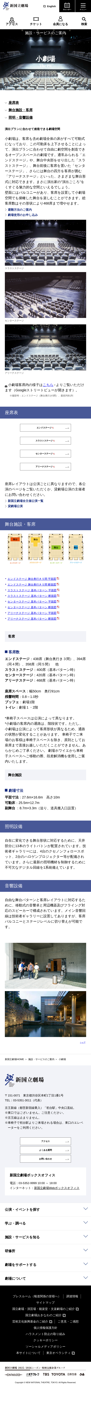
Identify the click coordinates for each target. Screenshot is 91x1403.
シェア (83, 1051)
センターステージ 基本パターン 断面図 (31, 615)
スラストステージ (45, 443)
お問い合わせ (45, 1172)
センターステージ (45, 458)
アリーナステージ (45, 473)
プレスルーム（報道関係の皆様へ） (37, 1311)
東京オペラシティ (58, 1367)
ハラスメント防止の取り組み (45, 1348)
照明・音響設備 (21, 117)
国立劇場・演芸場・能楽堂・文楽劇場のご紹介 (43, 1323)
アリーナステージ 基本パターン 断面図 (31, 627)
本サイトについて (28, 1367)
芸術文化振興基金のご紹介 (30, 1336)
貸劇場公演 (15, 514)
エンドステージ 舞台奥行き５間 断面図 (31, 592)
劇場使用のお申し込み (23, 215)
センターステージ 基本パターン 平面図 (31, 609)
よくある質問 (45, 1161)
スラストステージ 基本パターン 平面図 (32, 598)
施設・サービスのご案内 (45, 33)
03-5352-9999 (28, 1197)
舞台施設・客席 (21, 110)
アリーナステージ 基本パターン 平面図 (31, 621)
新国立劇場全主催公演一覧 (25, 509)
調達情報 (72, 1311)
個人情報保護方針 (45, 1342)
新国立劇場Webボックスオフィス (57, 1202)
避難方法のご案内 (20, 209)
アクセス (12, 24)
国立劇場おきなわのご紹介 (43, 1329)
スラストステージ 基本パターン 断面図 (32, 604)
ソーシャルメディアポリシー (45, 1361)
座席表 (14, 103)
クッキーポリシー (45, 1354)
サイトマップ (45, 1317)
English (51, 6)
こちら (48, 385)
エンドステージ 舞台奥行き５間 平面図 (31, 587)
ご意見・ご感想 (68, 1336)
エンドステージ (45, 428)
